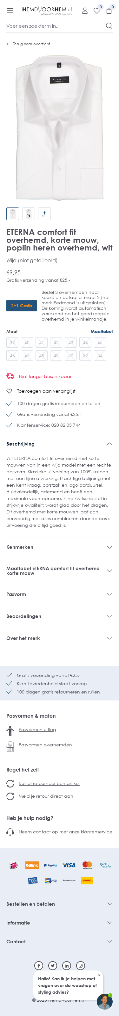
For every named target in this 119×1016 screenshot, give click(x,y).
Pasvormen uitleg (37, 729)
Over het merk (23, 638)
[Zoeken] (109, 25)
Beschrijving (20, 443)
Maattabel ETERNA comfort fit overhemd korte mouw (53, 570)
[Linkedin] (66, 965)
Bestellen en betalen (30, 904)
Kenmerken (19, 547)
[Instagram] (80, 965)
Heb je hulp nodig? (29, 818)
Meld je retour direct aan (46, 796)
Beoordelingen (23, 616)
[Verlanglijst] (95, 10)
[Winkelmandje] (107, 10)
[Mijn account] (82, 10)
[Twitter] (52, 965)
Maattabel (102, 331)
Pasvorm (16, 594)
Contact (16, 941)
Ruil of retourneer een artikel (49, 783)
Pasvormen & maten (31, 716)
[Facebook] (38, 965)
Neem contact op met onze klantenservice (65, 831)
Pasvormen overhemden (45, 744)
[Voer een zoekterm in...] (56, 25)
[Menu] (10, 10)
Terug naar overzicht (28, 44)
